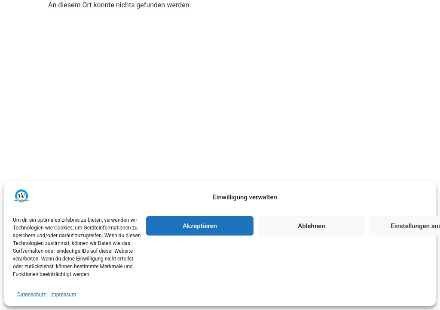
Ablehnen (311, 226)
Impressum (63, 294)
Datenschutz (31, 294)
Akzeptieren (200, 226)
